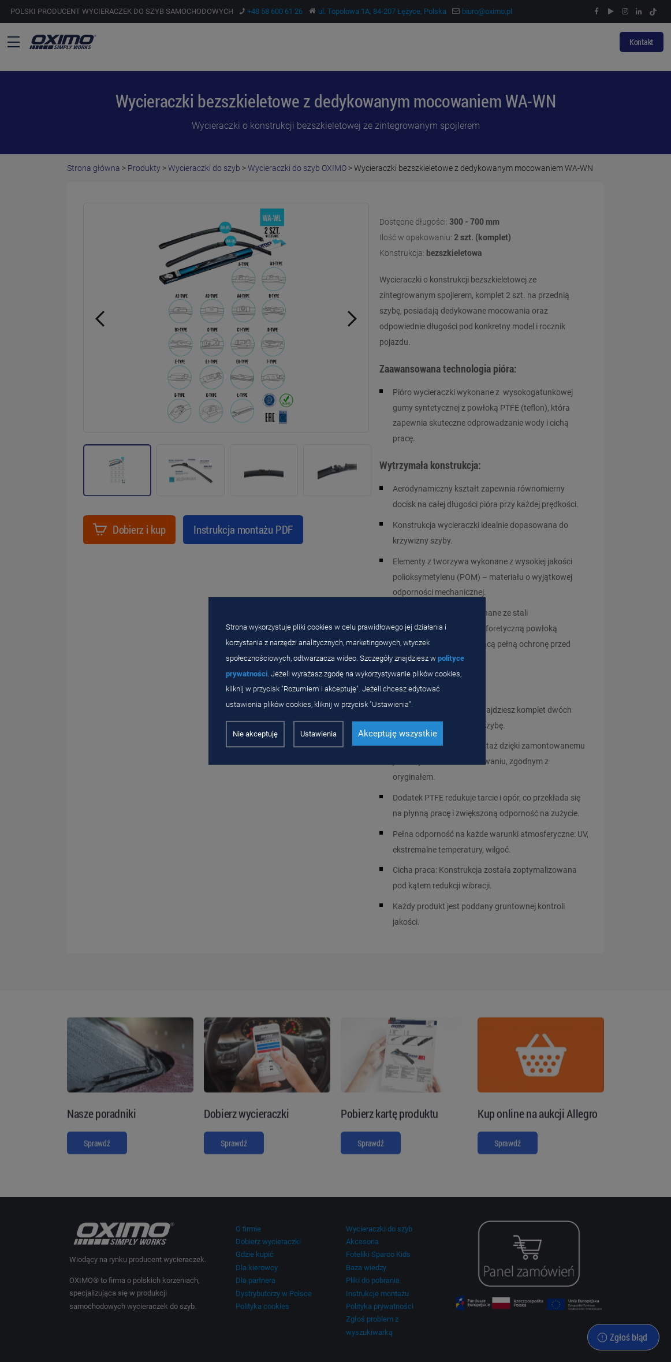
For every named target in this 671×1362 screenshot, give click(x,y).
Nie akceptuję (255, 734)
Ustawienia (318, 734)
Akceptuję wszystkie (397, 733)
